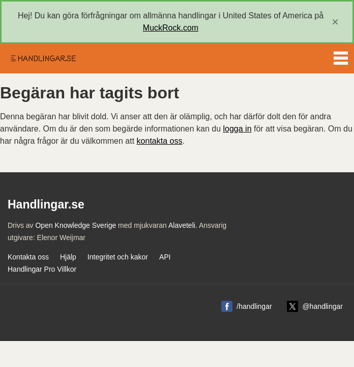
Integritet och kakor (117, 257)
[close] (335, 22)
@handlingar (322, 306)
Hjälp (68, 257)
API (165, 257)
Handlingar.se (43, 58)
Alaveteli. (182, 225)
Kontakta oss (28, 257)
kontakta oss (160, 141)
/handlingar (254, 306)
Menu (341, 56)
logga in (237, 128)
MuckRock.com (170, 27)
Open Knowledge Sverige (75, 225)
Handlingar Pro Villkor (42, 269)
